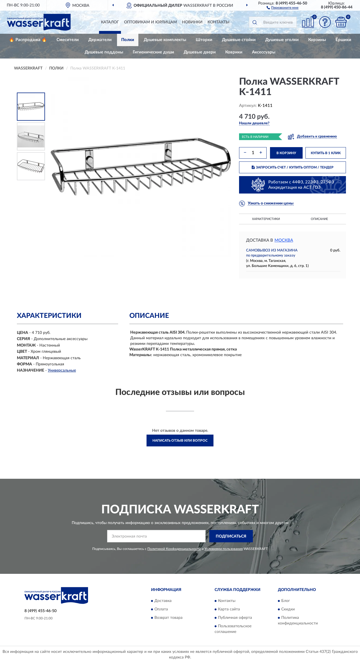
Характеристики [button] (266, 219)
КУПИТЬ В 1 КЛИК (326, 153)
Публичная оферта (235, 618)
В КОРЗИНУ (286, 153)
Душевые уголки (282, 40)
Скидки (288, 609)
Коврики (233, 52)
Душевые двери (200, 52)
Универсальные (62, 370)
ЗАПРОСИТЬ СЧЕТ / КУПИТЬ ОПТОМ (293, 167)
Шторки (204, 40)
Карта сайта (229, 609)
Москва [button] (283, 240)
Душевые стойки (239, 40)
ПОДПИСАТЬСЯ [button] (231, 536)
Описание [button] (319, 219)
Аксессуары (263, 52)
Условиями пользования (223, 548)
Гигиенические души (153, 52)
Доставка (163, 601)
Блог (285, 601)
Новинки (192, 22)
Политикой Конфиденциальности (174, 548)
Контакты (219, 22)
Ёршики (343, 40)
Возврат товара (168, 618)
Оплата (161, 609)
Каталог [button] (110, 22)
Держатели (100, 40)
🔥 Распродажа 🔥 (28, 40)
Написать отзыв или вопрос (180, 440)
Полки (127, 40)
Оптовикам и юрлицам (150, 22)
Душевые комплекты (165, 40)
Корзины (317, 40)
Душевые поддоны (104, 52)
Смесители (68, 40)
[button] (282, 7)
